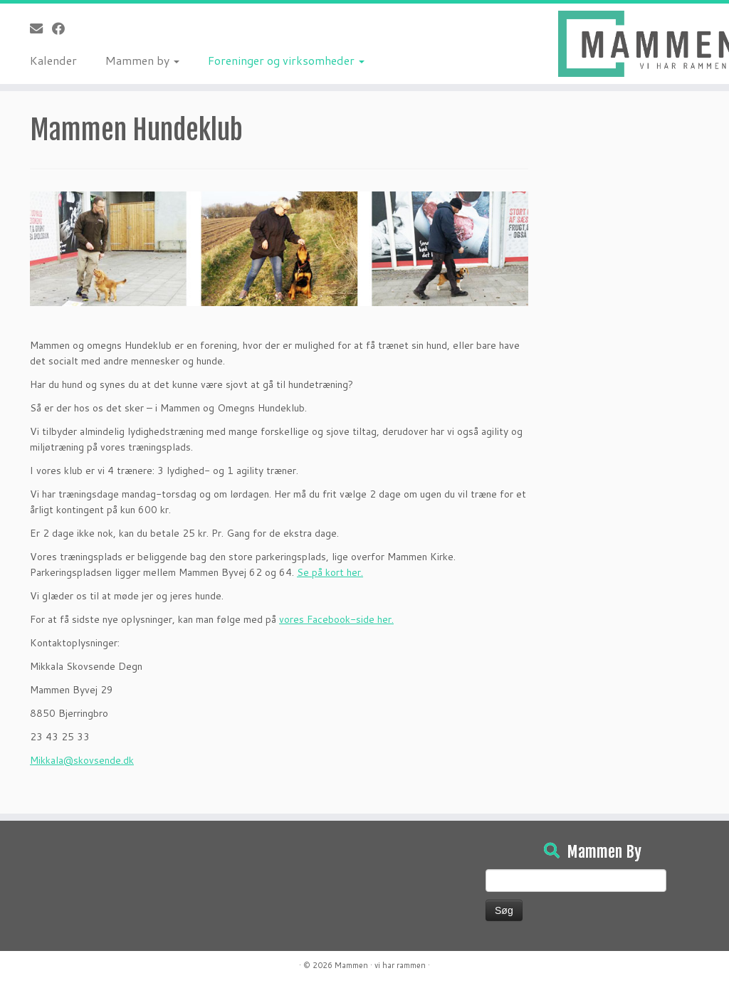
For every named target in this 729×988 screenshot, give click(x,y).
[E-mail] (41, 28)
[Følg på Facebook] (63, 28)
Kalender (53, 60)
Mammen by (142, 60)
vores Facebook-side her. (336, 619)
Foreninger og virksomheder (286, 60)
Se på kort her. (330, 572)
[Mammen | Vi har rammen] (643, 44)
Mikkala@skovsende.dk (82, 760)
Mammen (351, 965)
